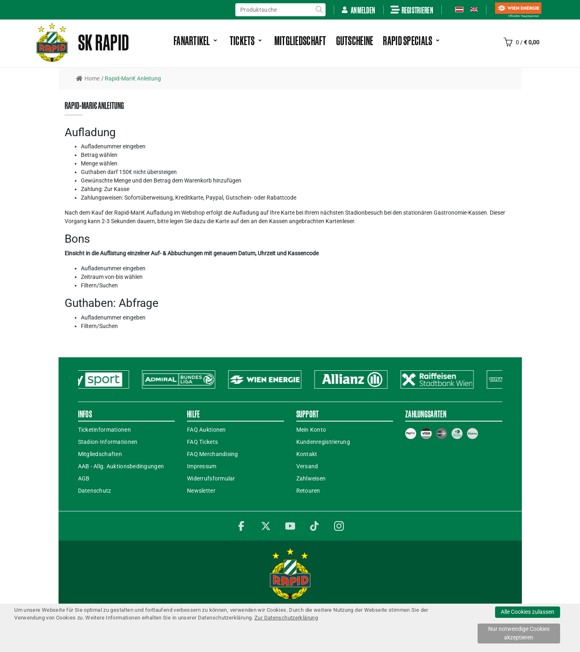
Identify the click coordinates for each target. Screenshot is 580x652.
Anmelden (358, 10)
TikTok (314, 526)
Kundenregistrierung (323, 442)
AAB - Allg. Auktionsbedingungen (121, 466)
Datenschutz (94, 490)
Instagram (339, 526)
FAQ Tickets (202, 442)
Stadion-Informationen (108, 442)
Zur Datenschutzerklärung (286, 618)
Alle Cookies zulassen (527, 612)
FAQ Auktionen (206, 429)
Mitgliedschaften (100, 454)
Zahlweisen (311, 478)
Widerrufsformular (211, 478)
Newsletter (201, 490)
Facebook (241, 526)
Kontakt (306, 454)
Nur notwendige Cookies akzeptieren (519, 633)
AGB (84, 478)
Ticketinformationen (104, 429)
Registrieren (412, 9)
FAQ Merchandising (212, 454)
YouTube (290, 526)
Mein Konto (311, 429)
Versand (307, 466)
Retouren (308, 490)
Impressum (202, 466)
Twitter (266, 526)
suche (319, 9)
